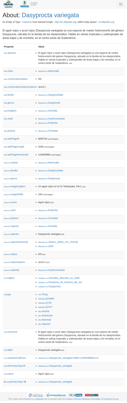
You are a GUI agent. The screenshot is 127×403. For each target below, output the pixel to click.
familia (11, 170)
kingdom (10, 110)
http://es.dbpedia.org (65, 22)
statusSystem (14, 262)
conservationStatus (16, 79)
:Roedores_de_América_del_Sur (60, 282)
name (10, 202)
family (9, 94)
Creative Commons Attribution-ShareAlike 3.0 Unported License (92, 399)
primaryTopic (14, 381)
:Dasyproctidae (50, 94)
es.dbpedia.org (106, 22)
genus (9, 102)
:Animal (43, 311)
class (8, 71)
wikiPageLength (14, 146)
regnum (11, 226)
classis (11, 162)
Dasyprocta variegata (50, 15)
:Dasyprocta (49, 102)
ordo (9, 210)
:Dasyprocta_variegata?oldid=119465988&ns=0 (68, 358)
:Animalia (47, 110)
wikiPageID (11, 138)
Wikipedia (39, 399)
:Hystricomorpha (51, 118)
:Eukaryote (45, 315)
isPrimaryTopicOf (14, 365)
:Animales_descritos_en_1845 (59, 278)
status (10, 254)
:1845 (45, 246)
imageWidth (13, 194)
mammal (26, 22)
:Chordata (48, 130)
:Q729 (45, 302)
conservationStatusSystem (20, 87)
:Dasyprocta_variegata (55, 365)
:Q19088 (46, 298)
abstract (10, 53)
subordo (11, 270)
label (8, 350)
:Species (44, 324)
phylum (9, 130)
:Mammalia (48, 71)
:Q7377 (45, 307)
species (11, 234)
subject (9, 278)
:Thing (43, 294)
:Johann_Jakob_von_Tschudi (58, 242)
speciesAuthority (16, 242)
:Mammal (44, 319)
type (7, 294)
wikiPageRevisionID (16, 154)
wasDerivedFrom (15, 358)
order (8, 118)
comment (10, 332)
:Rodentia (48, 122)
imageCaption (14, 186)
